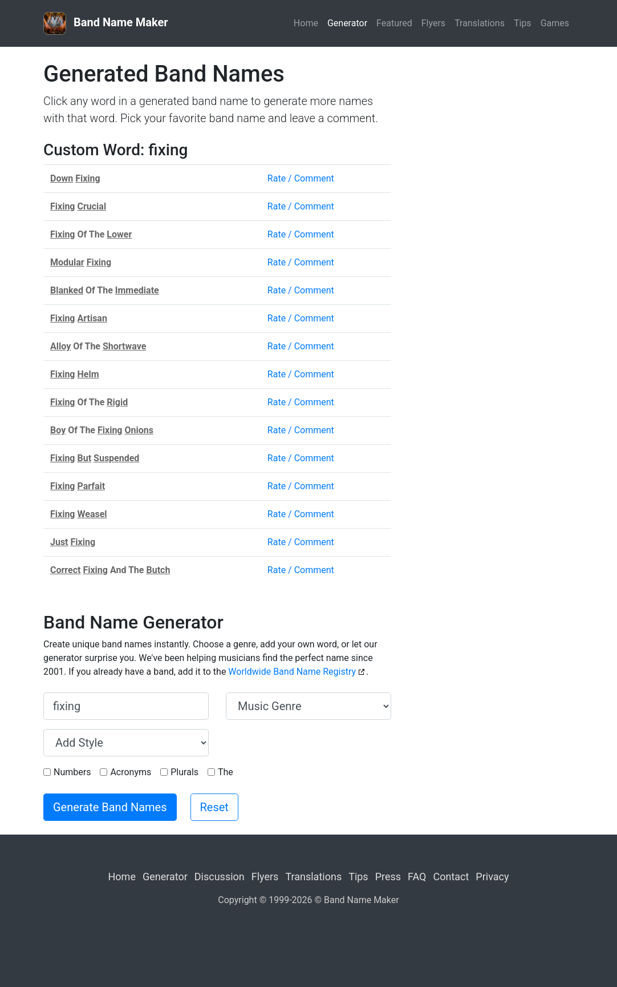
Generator (347, 23)
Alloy (60, 346)
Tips (522, 23)
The (225, 772)
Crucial (91, 206)
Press (388, 877)
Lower (119, 234)
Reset (214, 807)
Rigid (117, 402)
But (84, 458)
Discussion (219, 877)
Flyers (433, 23)
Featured (394, 23)
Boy (58, 430)
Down (61, 178)
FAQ (417, 877)
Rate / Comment (300, 178)
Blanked (66, 290)
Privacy (492, 877)
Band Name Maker (105, 23)
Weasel (92, 514)
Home (306, 23)
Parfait (91, 486)
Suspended (116, 458)
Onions (138, 430)
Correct (65, 570)
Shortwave (124, 346)
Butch (158, 570)
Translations (479, 23)
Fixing (87, 178)
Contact (451, 877)
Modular (67, 262)
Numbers (72, 772)
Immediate (137, 290)
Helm (88, 374)
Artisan (92, 318)
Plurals (184, 772)
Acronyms (130, 772)
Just (59, 542)
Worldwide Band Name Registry (292, 671)
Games (555, 23)
